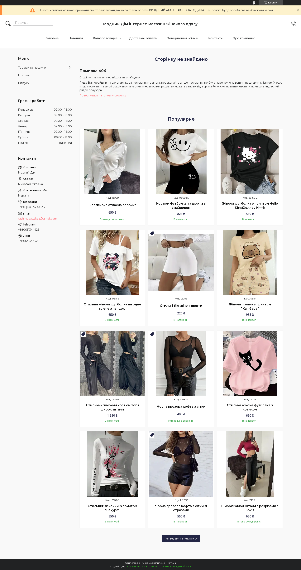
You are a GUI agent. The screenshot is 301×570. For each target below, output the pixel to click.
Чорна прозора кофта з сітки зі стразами (181, 508)
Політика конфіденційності (175, 566)
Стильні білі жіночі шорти (181, 306)
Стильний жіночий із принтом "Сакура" (112, 508)
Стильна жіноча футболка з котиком (250, 407)
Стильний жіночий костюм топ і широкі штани (112, 407)
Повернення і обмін (182, 38)
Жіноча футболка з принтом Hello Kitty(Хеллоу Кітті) (250, 206)
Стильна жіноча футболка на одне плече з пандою (112, 306)
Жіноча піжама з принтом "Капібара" (250, 306)
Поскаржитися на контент (141, 566)
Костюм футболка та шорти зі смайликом (181, 206)
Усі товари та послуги (179, 538)
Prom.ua (171, 562)
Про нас (24, 75)
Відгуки (24, 83)
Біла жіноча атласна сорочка (112, 205)
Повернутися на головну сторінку (102, 95)
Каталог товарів (105, 38)
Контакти (215, 38)
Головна (52, 38)
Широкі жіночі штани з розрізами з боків (250, 508)
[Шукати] (8, 24)
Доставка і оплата (143, 38)
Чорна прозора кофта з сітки (181, 406)
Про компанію (244, 38)
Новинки (76, 38)
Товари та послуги (32, 67)
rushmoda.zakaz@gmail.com (37, 218)
